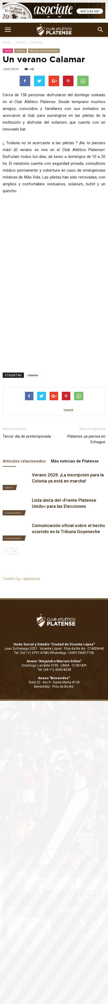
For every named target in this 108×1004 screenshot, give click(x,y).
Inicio (7, 42)
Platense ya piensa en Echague (86, 439)
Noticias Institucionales (44, 50)
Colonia (36, 42)
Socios (20, 42)
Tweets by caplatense (21, 578)
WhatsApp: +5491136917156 (72, 653)
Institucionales (13, 512)
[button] (100, 30)
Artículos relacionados (24, 461)
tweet (69, 409)
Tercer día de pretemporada (27, 436)
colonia (32, 375)
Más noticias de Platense (75, 461)
